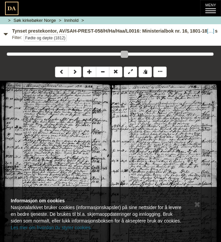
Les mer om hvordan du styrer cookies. (51, 227)
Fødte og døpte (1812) (45, 38)
